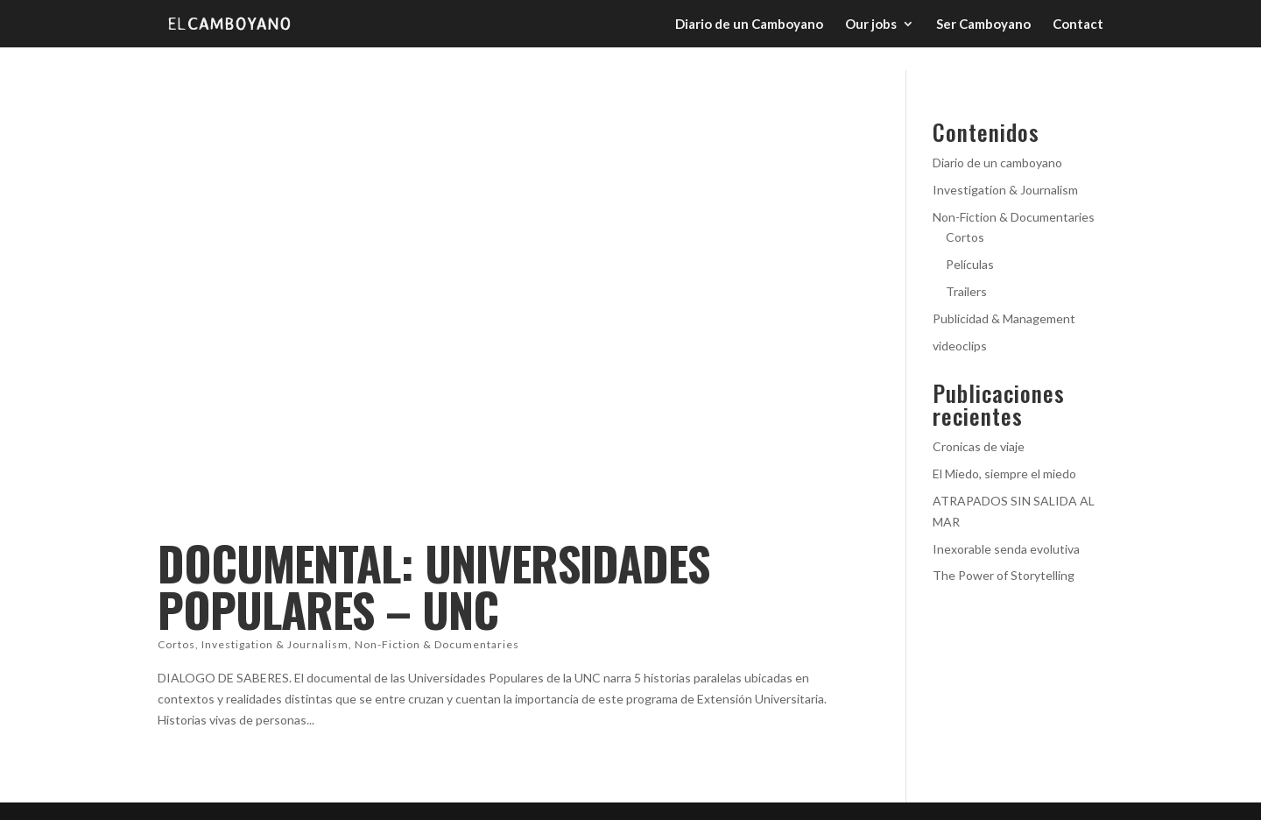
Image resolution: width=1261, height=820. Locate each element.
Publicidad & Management (1004, 318)
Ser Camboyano (983, 25)
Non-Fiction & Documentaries (437, 644)
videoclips (960, 345)
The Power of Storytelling (1003, 575)
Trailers (966, 291)
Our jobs (871, 25)
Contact (1078, 25)
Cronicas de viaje (979, 446)
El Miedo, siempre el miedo (1004, 473)
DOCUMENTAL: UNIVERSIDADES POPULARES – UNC (433, 585)
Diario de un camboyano (997, 162)
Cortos (176, 644)
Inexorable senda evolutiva (1006, 548)
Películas (970, 264)
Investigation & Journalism (275, 644)
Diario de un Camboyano (749, 25)
